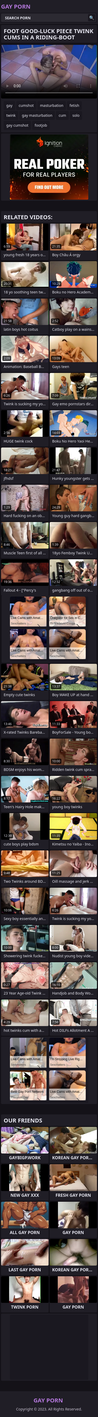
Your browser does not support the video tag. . (49, 72)
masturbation (51, 105)
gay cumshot (17, 125)
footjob (41, 125)
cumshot (26, 105)
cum (62, 115)
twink (11, 115)
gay (9, 105)
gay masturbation (37, 115)
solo (75, 115)
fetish (74, 105)
